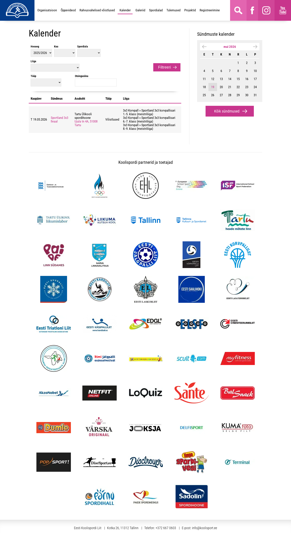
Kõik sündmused (226, 111)
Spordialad (156, 10)
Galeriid (140, 10)
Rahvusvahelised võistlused (97, 10)
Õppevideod (68, 10)
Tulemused (173, 10)
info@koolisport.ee (204, 513)
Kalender (125, 10)
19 (212, 87)
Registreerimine (210, 10)
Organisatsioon (47, 10)
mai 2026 (230, 47)
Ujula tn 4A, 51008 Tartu (86, 108)
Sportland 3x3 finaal (59, 104)
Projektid (190, 10)
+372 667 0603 (166, 513)
